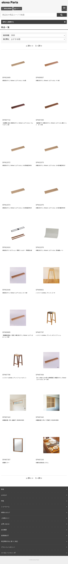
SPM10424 (6, 247)
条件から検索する (34, 22)
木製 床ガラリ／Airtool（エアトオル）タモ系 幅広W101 (17, 165)
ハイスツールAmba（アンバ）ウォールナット (14, 377)
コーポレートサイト (7, 553)
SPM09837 (40, 77)
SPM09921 (40, 290)
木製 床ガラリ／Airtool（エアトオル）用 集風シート (49, 250)
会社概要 (4, 530)
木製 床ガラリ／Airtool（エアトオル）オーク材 (14, 292)
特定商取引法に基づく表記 (9, 541)
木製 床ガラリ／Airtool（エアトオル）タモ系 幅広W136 (50, 208)
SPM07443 (6, 417)
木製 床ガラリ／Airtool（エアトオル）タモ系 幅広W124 (17, 208)
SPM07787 (40, 332)
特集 (2, 501)
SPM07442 (40, 417)
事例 (2, 489)
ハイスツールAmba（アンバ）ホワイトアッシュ (48, 335)
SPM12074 (6, 205)
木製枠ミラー (5, 462)
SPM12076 (40, 247)
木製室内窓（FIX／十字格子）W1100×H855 (47, 420)
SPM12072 (6, 162)
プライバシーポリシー (8, 547)
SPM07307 (6, 460)
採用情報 (4, 535)
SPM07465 (40, 120)
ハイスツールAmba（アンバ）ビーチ (45, 292)
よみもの (4, 495)
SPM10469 (6, 77)
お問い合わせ (5, 524)
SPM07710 (6, 120)
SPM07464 (40, 375)
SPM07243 (40, 460)
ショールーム (5, 507)
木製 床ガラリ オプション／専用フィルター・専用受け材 (17, 250)
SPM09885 (6, 332)
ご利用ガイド (5, 518)
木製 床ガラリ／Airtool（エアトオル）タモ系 (14, 80)
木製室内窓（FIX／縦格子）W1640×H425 (13, 420)
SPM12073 (40, 162)
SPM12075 (40, 205)
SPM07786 (6, 375)
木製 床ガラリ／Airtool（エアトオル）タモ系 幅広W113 (50, 165)
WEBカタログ (5, 512)
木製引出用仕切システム (42, 462)
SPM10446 (6, 290)
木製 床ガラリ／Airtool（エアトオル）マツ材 (47, 80)
